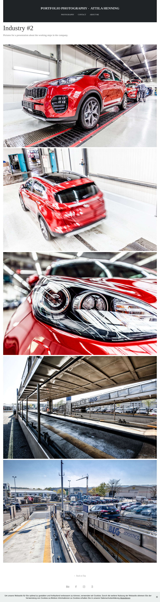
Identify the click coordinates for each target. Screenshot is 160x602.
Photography (67, 15)
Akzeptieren (125, 598)
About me (94, 15)
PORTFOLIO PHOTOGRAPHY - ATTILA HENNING (80, 8)
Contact (82, 15)
